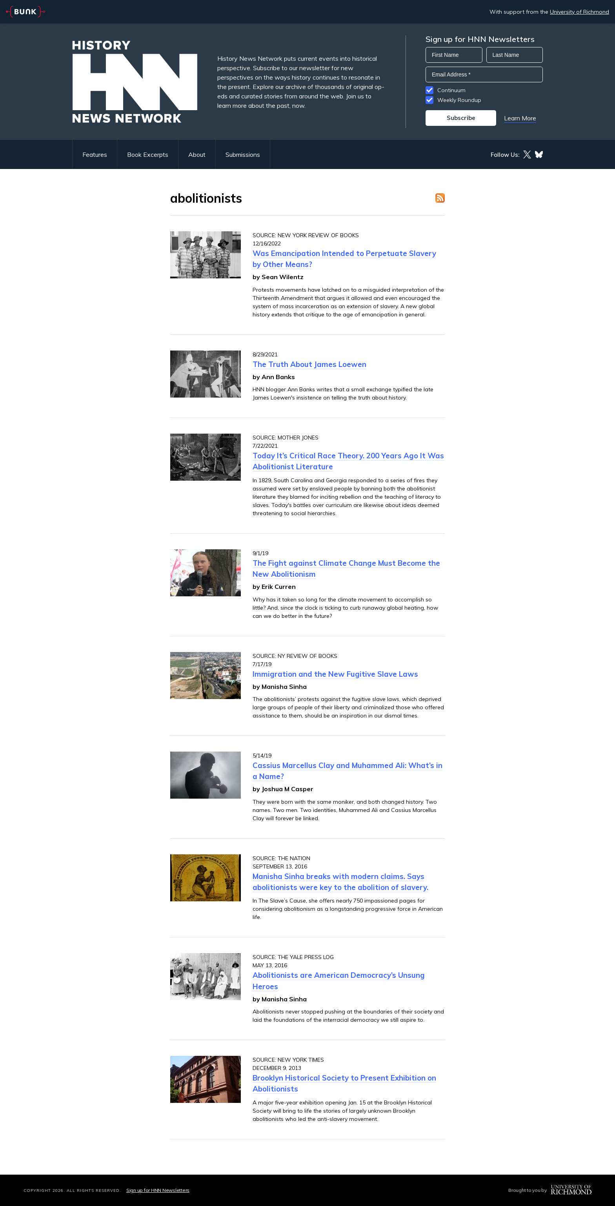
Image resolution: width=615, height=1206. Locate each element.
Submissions (243, 154)
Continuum (451, 90)
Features (94, 154)
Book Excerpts (147, 154)
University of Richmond (579, 11)
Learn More (520, 118)
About (197, 154)
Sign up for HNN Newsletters (157, 1190)
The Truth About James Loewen (309, 364)
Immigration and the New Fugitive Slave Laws (335, 674)
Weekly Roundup (459, 100)
